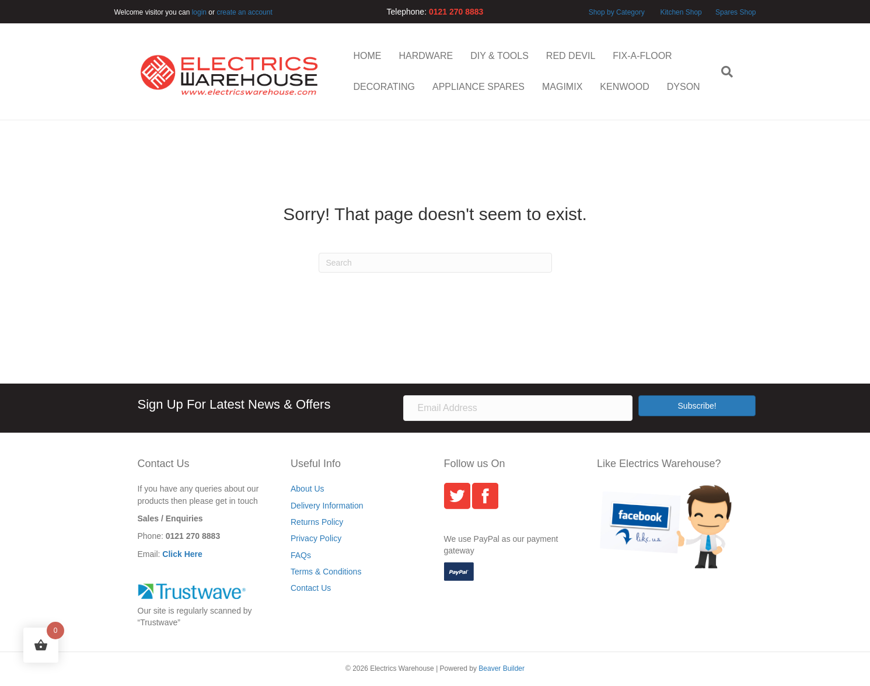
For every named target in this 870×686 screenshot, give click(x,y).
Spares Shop (735, 12)
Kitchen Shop (682, 12)
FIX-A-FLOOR (642, 56)
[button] (697, 405)
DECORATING (384, 87)
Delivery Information (327, 505)
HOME (368, 56)
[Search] (722, 71)
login (199, 12)
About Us (307, 488)
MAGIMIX (562, 87)
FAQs (301, 555)
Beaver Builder (501, 668)
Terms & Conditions (326, 571)
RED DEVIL (570, 56)
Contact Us (311, 588)
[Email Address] (518, 408)
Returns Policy (317, 522)
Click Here (182, 554)
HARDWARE (426, 56)
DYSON (683, 87)
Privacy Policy (316, 538)
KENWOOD (624, 87)
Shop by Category (617, 12)
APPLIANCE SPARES (478, 87)
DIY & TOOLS (499, 56)
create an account (244, 12)
